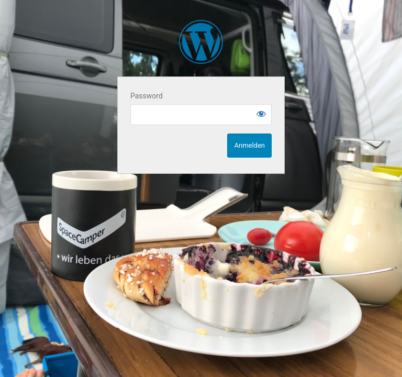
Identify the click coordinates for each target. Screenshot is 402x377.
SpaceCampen (201, 42)
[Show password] (261, 113)
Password (146, 96)
